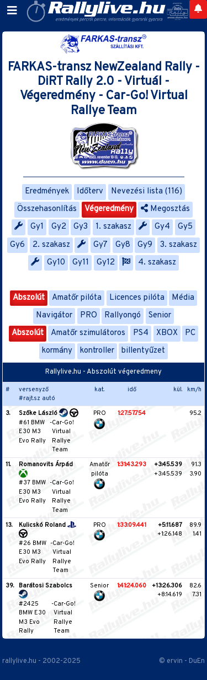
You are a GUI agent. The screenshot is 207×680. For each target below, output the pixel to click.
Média (183, 298)
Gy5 (185, 227)
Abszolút (29, 298)
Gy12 (106, 262)
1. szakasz (113, 227)
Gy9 (144, 245)
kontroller (97, 351)
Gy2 (58, 227)
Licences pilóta (136, 298)
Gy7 (100, 245)
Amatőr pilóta (77, 298)
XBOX (167, 333)
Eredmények (47, 191)
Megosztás (165, 209)
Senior (159, 315)
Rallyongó (122, 315)
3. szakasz (178, 245)
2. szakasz (51, 245)
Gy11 (80, 262)
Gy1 (37, 227)
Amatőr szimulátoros (88, 333)
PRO (88, 315)
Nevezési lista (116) (146, 191)
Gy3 (80, 227)
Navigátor (54, 315)
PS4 (140, 333)
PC (190, 333)
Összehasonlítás (47, 209)
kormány (57, 351)
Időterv (90, 191)
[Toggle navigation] (12, 11)
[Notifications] (198, 9)
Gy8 (122, 245)
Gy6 (17, 245)
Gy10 (56, 262)
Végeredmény (109, 209)
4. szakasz (157, 262)
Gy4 (162, 227)
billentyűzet (143, 351)
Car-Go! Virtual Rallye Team (63, 436)
